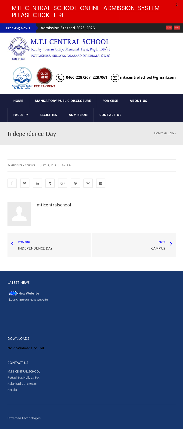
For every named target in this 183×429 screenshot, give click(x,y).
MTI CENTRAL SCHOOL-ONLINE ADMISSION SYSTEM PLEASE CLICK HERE (86, 11)
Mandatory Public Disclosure (63, 100)
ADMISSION (78, 114)
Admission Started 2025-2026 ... (70, 27)
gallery (169, 133)
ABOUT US (138, 100)
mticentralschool (54, 205)
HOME (18, 100)
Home (158, 133)
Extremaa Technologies (24, 418)
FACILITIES (48, 114)
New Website (28, 293)
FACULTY (20, 114)
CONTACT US (110, 114)
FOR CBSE (110, 100)
